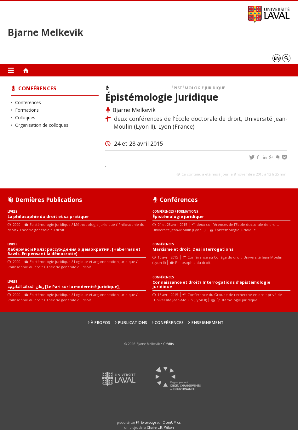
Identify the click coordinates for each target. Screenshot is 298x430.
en (277, 58)
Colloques (25, 117)
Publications (132, 322)
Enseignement (207, 322)
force (148, 422)
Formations (27, 110)
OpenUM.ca (171, 422)
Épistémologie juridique (198, 88)
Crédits (168, 344)
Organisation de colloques (41, 125)
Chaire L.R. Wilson (160, 427)
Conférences (37, 88)
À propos (100, 322)
